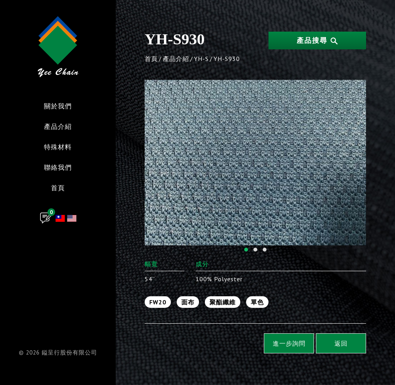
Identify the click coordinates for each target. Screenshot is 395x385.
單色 (257, 302)
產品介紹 (58, 127)
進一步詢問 (289, 343)
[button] (246, 249)
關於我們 (58, 106)
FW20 (157, 302)
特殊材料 (58, 147)
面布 (187, 302)
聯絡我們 (58, 168)
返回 (341, 343)
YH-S (201, 58)
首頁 (58, 188)
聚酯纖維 (222, 302)
